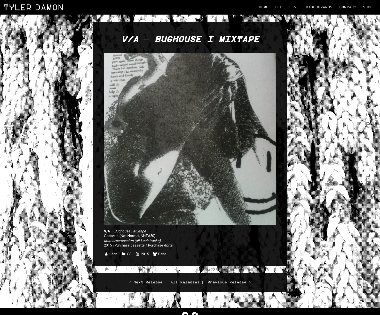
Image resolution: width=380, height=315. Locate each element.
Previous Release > (229, 282)
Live (294, 7)
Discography (319, 7)
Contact (347, 7)
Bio (279, 7)
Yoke (368, 7)
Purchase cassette (130, 245)
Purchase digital (160, 245)
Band (162, 254)
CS (129, 254)
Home (264, 7)
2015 (145, 254)
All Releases (185, 282)
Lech (113, 254)
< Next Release (146, 282)
